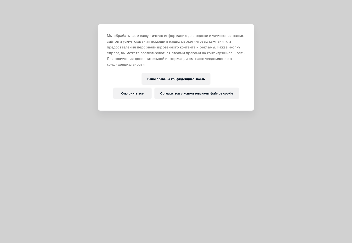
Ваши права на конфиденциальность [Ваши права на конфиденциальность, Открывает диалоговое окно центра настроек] (176, 79)
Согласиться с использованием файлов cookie (196, 93)
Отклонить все (132, 93)
